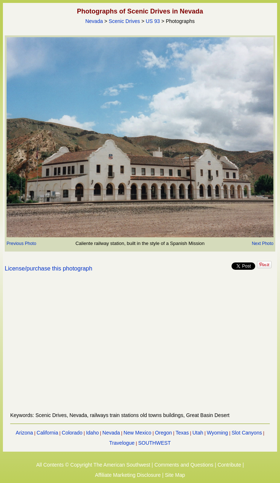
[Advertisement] (140, 346)
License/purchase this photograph (48, 268)
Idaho (92, 433)
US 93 (153, 21)
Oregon (163, 433)
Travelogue (122, 443)
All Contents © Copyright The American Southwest (93, 465)
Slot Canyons (247, 433)
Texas (182, 433)
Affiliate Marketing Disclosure (128, 475)
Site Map (175, 475)
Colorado (72, 433)
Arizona (24, 433)
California (47, 433)
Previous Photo (21, 243)
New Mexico (137, 433)
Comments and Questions (183, 465)
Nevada (94, 21)
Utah (197, 433)
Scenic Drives (124, 21)
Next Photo (262, 243)
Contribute (229, 465)
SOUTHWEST (154, 443)
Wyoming (217, 433)
